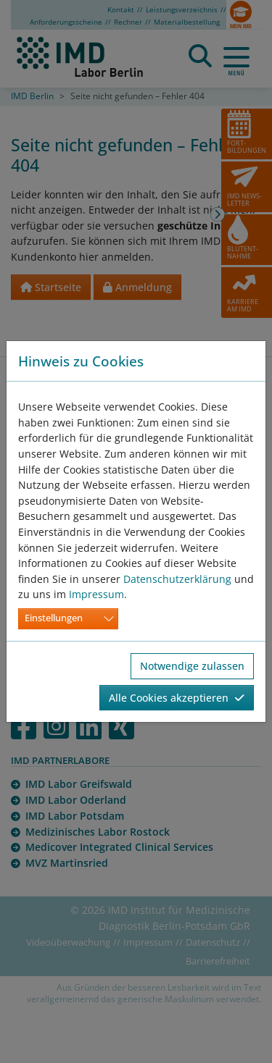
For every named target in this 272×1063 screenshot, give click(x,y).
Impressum (96, 594)
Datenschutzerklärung (177, 579)
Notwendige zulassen (192, 666)
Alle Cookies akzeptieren (176, 698)
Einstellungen (54, 618)
